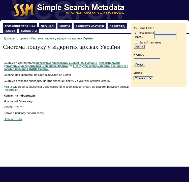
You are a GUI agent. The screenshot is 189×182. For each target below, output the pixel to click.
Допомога (29, 31)
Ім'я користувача (144, 32)
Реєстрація (11, 89)
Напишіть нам (13, 119)
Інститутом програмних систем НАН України (66, 62)
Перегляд (117, 26)
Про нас (47, 26)
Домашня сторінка (20, 26)
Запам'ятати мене (150, 42)
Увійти (64, 26)
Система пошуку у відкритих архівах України (62, 38)
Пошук (10, 31)
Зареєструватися (90, 26)
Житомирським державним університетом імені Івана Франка (62, 64)
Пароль (138, 37)
